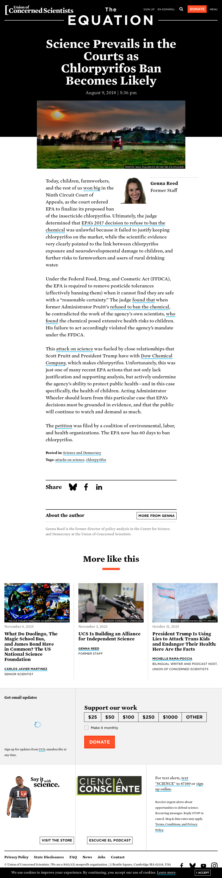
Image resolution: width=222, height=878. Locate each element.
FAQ (73, 857)
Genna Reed (88, 648)
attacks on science (69, 460)
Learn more (166, 873)
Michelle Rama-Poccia (172, 658)
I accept (202, 872)
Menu (214, 9)
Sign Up (149, 9)
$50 (109, 717)
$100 (128, 717)
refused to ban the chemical (139, 306)
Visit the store (57, 840)
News (87, 857)
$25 (92, 717)
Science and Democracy (82, 453)
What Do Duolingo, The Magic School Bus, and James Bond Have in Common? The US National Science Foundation (31, 646)
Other (194, 717)
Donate (197, 9)
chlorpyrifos (96, 460)
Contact (118, 857)
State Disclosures (49, 857)
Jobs (101, 857)
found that (143, 300)
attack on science (74, 348)
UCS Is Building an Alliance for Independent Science (109, 636)
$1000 (170, 717)
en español (166, 9)
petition (63, 425)
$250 (149, 717)
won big (91, 188)
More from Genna (156, 516)
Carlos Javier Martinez (25, 669)
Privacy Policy (16, 857)
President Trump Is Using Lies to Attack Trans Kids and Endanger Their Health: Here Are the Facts (184, 641)
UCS (42, 749)
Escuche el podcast (110, 840)
